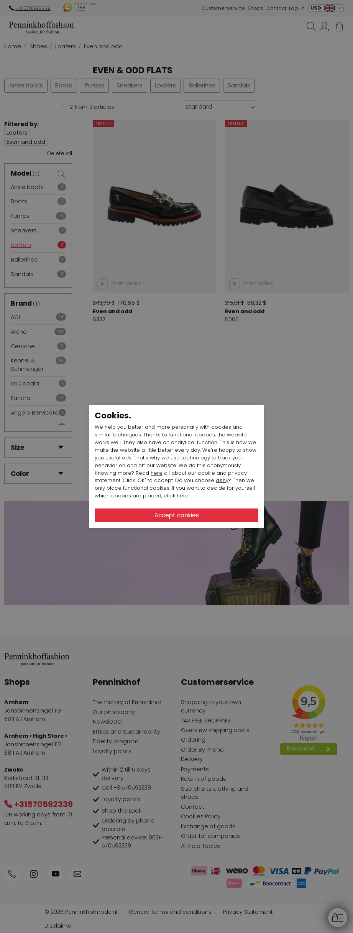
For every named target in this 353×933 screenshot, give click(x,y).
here (157, 473)
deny (222, 480)
